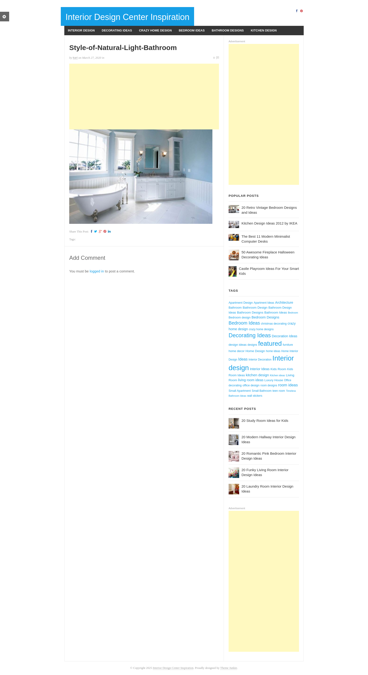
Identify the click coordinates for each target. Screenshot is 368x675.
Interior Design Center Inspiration (127, 17)
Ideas (243, 359)
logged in (97, 271)
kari (75, 57)
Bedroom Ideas (192, 30)
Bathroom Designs (228, 30)
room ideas (288, 385)
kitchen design (257, 375)
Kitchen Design (264, 30)
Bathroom (235, 307)
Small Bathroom (262, 390)
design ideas (238, 344)
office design (251, 385)
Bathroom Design (255, 307)
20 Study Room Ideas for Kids (265, 421)
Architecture (284, 302)
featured (270, 343)
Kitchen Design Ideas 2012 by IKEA (269, 223)
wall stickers (254, 395)
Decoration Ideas (284, 336)
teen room (278, 390)
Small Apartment (240, 390)
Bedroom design (240, 317)
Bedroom (293, 312)
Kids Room (278, 369)
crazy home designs (261, 329)
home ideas (273, 351)
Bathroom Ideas (275, 312)
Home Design (255, 351)
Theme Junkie (228, 668)
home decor (237, 351)
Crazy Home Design (155, 30)
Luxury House (273, 380)
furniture (288, 344)
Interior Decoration (260, 359)
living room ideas (251, 380)
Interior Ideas (260, 369)
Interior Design (81, 30)
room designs (269, 385)
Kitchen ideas (277, 375)
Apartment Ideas (264, 302)
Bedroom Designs (265, 317)
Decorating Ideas (117, 30)
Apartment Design (241, 302)
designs (252, 344)
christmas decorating (274, 323)
